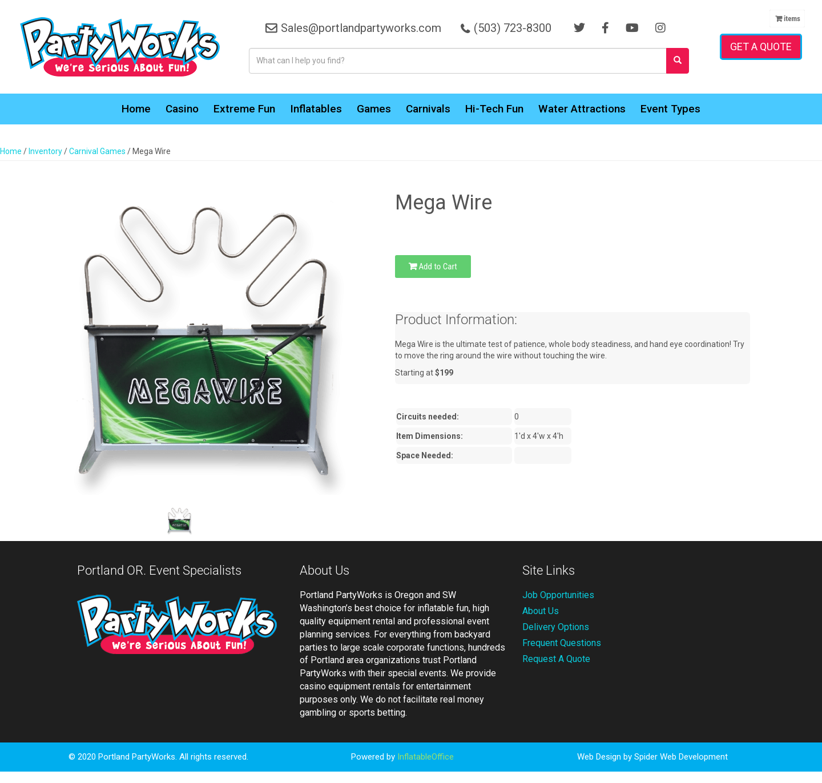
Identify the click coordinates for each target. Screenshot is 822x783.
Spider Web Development (681, 757)
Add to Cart (433, 266)
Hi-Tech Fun (494, 108)
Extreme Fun (244, 108)
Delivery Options (555, 626)
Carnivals (428, 108)
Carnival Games (97, 151)
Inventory (45, 151)
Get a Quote (761, 47)
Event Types (670, 108)
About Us (540, 611)
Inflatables (316, 108)
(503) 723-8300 (512, 28)
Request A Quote (556, 658)
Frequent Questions (561, 642)
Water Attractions (582, 108)
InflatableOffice (425, 757)
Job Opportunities (558, 595)
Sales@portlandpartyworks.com (361, 28)
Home (136, 108)
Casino (182, 108)
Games (374, 108)
